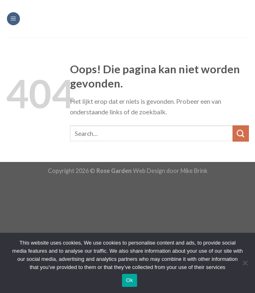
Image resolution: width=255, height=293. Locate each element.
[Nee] (245, 265)
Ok (129, 280)
